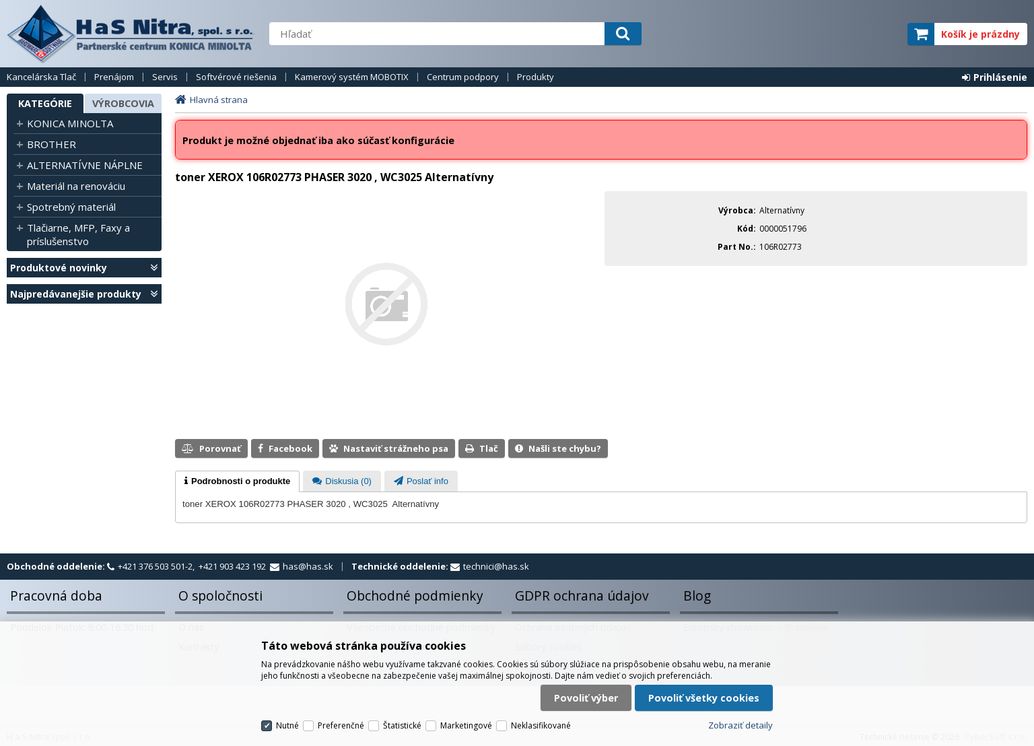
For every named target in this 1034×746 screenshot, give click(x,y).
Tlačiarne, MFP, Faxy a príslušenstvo (78, 234)
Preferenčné (341, 725)
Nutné (287, 725)
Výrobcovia (123, 103)
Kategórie (45, 103)
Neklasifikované (541, 725)
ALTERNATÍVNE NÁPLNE (85, 165)
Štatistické (402, 725)
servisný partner (830, 34)
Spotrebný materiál (71, 206)
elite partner (879, 34)
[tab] (237, 481)
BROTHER (51, 144)
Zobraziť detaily (740, 725)
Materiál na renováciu (76, 186)
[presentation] (237, 481)
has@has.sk (308, 566)
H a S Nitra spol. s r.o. (131, 33)
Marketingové (466, 725)
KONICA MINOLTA (70, 123)
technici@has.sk (496, 566)
